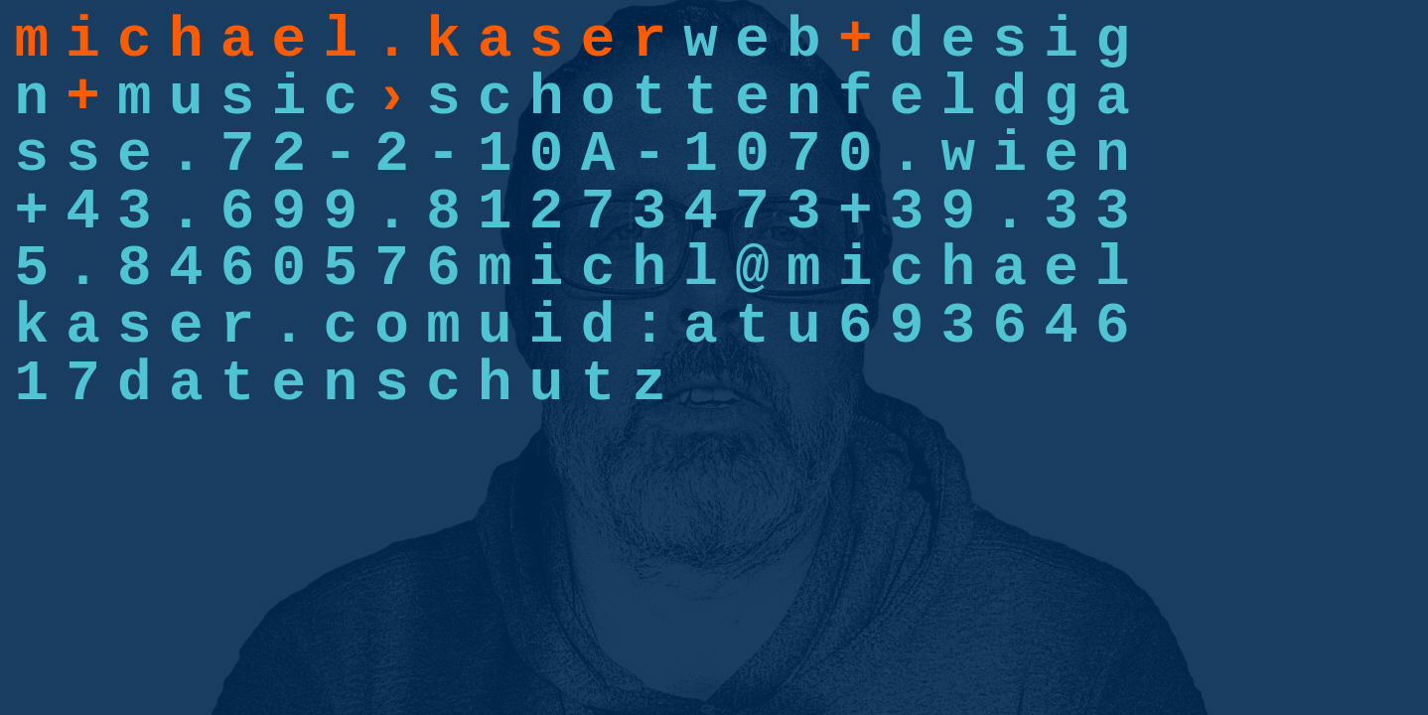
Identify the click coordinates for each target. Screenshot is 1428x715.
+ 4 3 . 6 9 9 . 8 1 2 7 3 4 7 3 (426, 212)
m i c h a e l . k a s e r (340, 40)
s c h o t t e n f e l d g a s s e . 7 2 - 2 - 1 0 (571, 127)
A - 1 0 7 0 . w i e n (855, 154)
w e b (751, 40)
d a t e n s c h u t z (391, 384)
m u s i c (237, 98)
